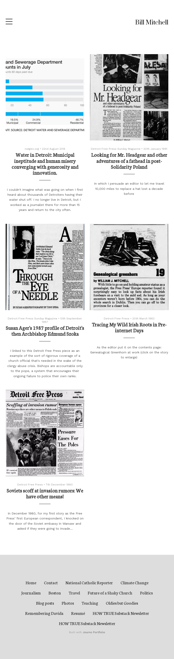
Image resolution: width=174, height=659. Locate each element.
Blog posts (45, 603)
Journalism (31, 593)
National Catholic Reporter (89, 582)
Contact (51, 582)
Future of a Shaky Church (110, 593)
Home (31, 582)
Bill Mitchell (151, 23)
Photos (68, 603)
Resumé (78, 613)
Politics (146, 593)
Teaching (90, 603)
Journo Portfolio (94, 632)
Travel (74, 593)
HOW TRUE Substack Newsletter (121, 613)
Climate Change (134, 582)
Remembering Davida (44, 613)
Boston (54, 593)
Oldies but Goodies (122, 603)
